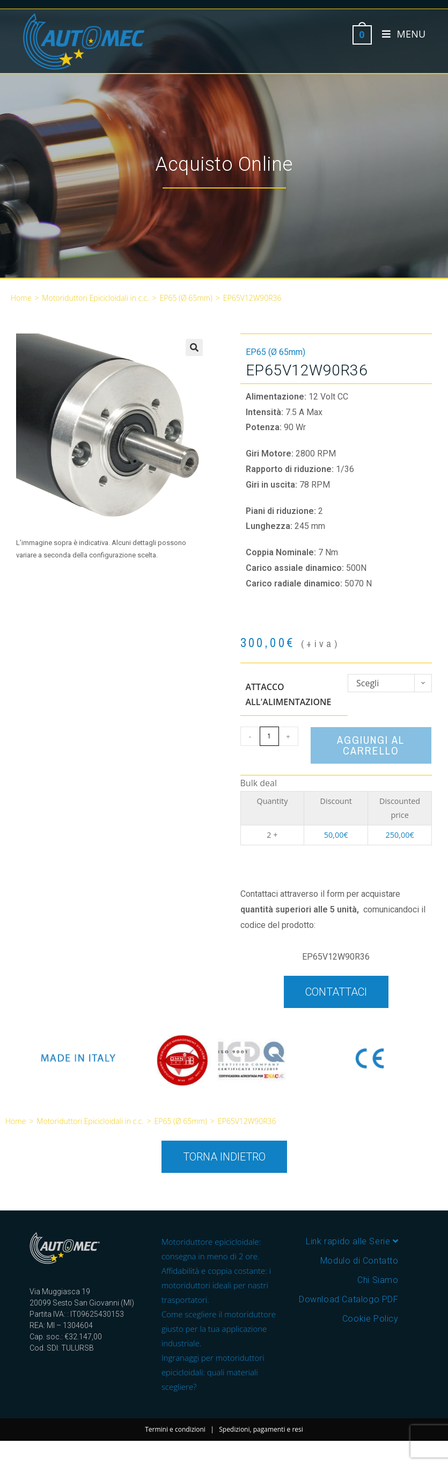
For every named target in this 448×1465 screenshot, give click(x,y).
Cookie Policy (370, 1319)
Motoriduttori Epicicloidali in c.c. (95, 298)
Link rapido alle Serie (352, 1241)
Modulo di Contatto (359, 1261)
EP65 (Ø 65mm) (186, 298)
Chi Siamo (377, 1280)
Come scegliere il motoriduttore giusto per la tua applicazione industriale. (218, 1328)
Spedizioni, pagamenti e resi (261, 1429)
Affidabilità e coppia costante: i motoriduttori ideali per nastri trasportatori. (216, 1285)
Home (21, 298)
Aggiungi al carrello (371, 745)
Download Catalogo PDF (349, 1299)
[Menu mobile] (399, 33)
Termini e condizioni (175, 1429)
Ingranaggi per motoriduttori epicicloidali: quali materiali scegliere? (213, 1372)
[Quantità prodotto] (269, 736)
